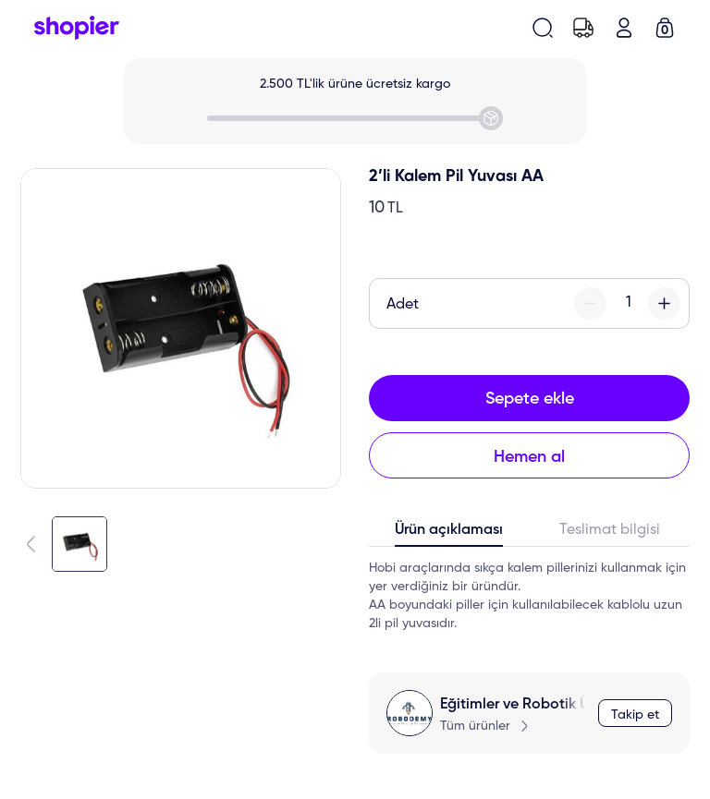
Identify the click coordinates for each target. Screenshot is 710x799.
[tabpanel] (529, 596)
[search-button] (543, 28)
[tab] (449, 534)
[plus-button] (664, 303)
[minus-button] (590, 303)
